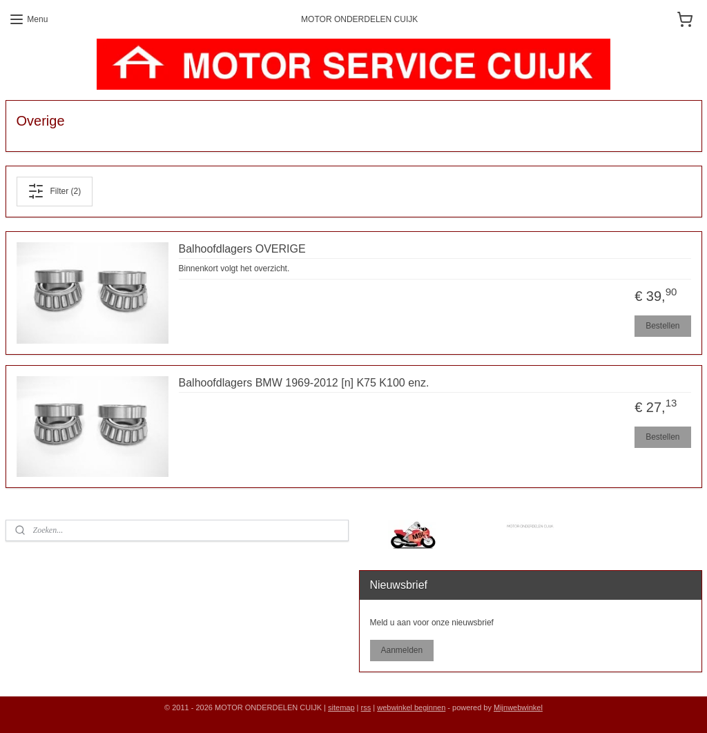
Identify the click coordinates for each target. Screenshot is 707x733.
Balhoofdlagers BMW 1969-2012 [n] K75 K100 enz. (304, 383)
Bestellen (662, 326)
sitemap (341, 707)
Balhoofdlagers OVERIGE (242, 249)
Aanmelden (401, 650)
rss (366, 707)
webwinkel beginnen (411, 707)
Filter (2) (54, 191)
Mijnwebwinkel (518, 707)
